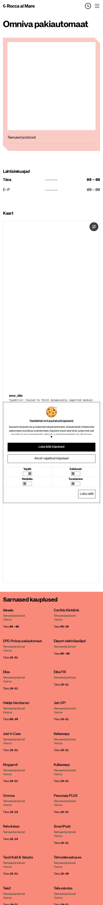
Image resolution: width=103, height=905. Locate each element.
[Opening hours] (89, 6)
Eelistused (76, 469)
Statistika (27, 479)
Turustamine (76, 479)
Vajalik (27, 469)
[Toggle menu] (97, 6)
